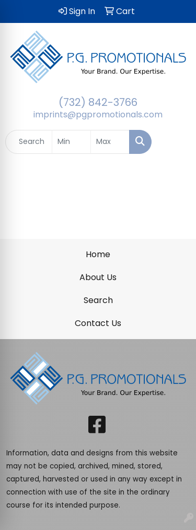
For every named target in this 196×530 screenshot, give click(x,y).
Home (98, 254)
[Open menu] (175, 141)
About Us (98, 277)
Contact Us (98, 323)
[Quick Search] (28, 142)
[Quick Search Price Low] (71, 142)
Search (98, 300)
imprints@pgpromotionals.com (98, 115)
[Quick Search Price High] (110, 142)
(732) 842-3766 (98, 102)
